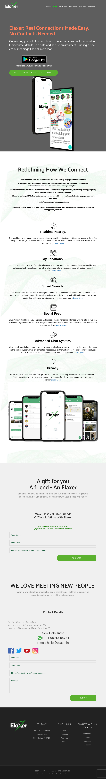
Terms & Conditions (41, 730)
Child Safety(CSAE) (41, 738)
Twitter (87, 737)
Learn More (78, 298)
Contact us (92, 7)
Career (64, 742)
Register (73, 7)
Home (48, 7)
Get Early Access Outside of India (33, 73)
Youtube (87, 741)
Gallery (82, 7)
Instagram (87, 745)
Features (63, 7)
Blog (64, 730)
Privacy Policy (42, 734)
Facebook (87, 733)
